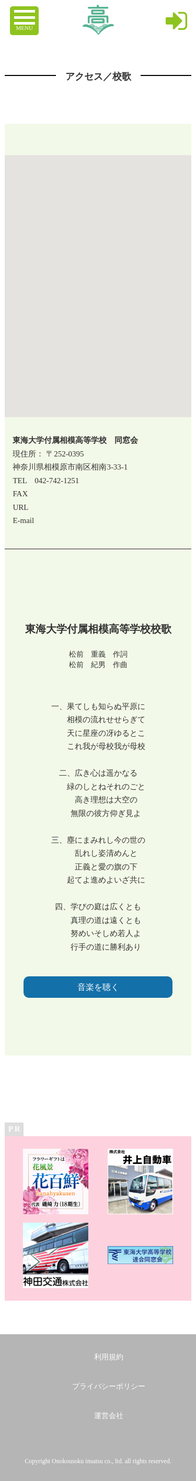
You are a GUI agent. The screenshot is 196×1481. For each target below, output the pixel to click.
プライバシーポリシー (108, 1386)
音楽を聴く (98, 987)
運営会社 (108, 1416)
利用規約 (108, 1357)
